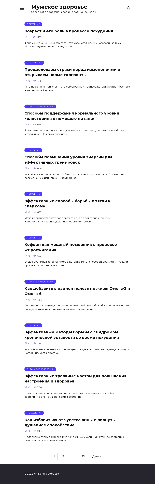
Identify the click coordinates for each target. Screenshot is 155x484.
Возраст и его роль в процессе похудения (68, 31)
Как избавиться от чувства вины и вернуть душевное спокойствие (69, 422)
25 (83, 456)
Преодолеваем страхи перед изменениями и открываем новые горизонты (72, 72)
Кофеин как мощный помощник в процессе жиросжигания (70, 247)
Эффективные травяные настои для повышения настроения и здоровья (75, 378)
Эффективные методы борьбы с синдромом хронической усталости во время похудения (71, 335)
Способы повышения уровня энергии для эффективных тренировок (68, 160)
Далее (96, 456)
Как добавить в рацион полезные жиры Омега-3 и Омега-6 (77, 291)
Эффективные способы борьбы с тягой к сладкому (67, 203)
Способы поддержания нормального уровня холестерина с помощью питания (71, 116)
